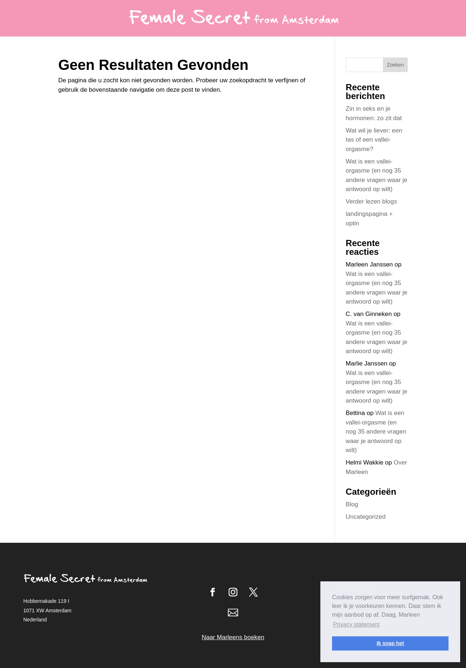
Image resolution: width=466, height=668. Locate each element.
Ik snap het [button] (390, 643)
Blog (352, 504)
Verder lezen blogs (371, 201)
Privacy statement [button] (356, 624)
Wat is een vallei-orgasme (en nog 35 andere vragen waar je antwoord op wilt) (376, 432)
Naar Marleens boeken (233, 637)
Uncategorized (366, 516)
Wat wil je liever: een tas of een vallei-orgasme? (374, 140)
